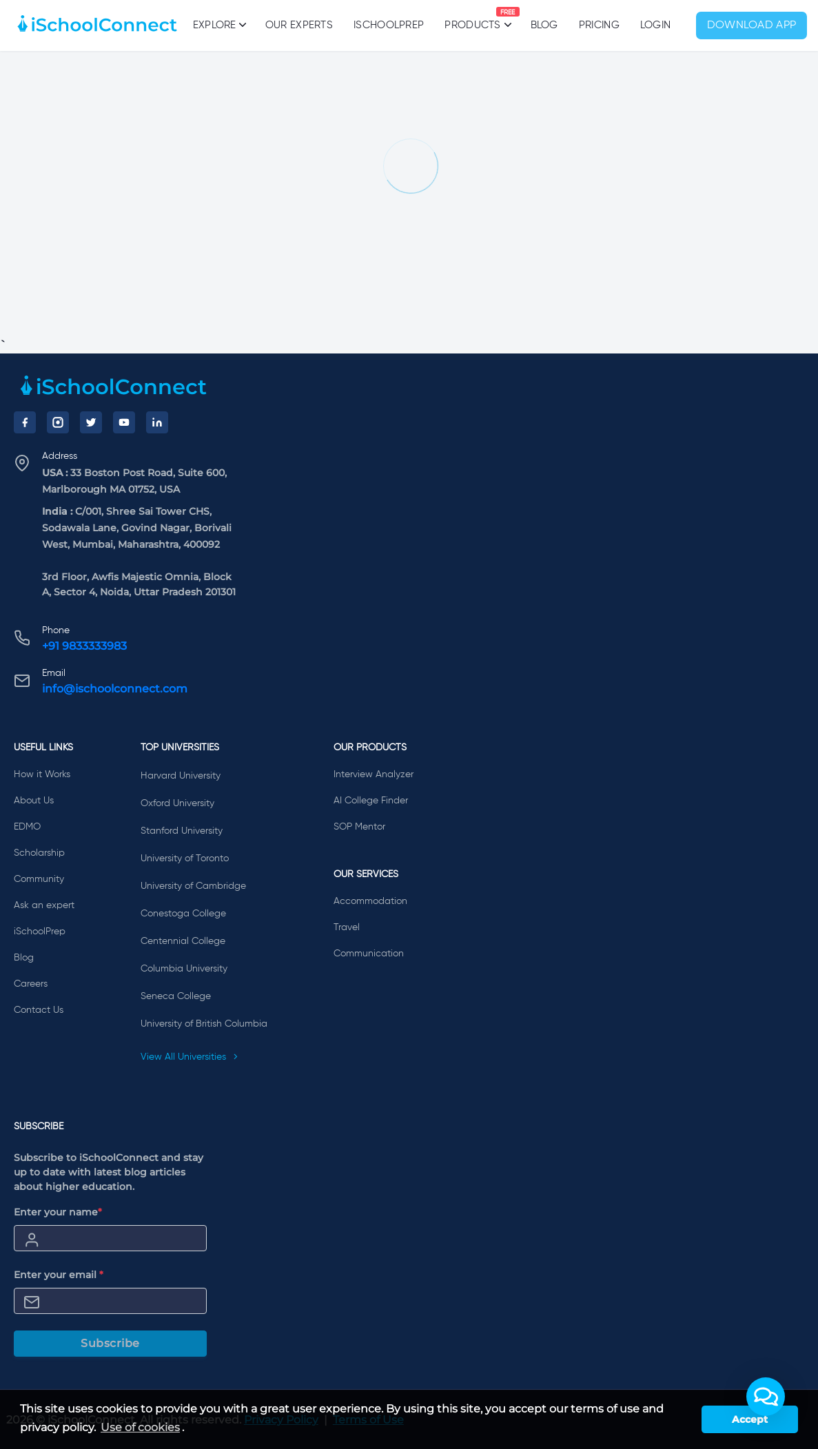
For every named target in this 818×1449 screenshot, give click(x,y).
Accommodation (370, 901)
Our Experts (299, 25)
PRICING (599, 25)
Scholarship (39, 853)
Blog (544, 25)
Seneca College (176, 996)
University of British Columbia (204, 1024)
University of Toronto (185, 858)
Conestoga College (183, 913)
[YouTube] (124, 422)
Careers (31, 984)
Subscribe (110, 1343)
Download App (752, 25)
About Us (34, 800)
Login (655, 25)
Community (39, 879)
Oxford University (177, 803)
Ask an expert (44, 905)
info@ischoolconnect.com (114, 688)
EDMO (27, 827)
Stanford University (182, 831)
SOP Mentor (359, 827)
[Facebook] (25, 422)
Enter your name (58, 1212)
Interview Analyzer (373, 774)
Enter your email (58, 1274)
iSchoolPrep (389, 25)
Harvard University (181, 776)
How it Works (42, 774)
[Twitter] (91, 422)
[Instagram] (58, 422)
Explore (219, 24)
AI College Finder (371, 800)
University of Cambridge (193, 886)
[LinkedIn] (157, 422)
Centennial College (183, 941)
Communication (369, 953)
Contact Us (38, 1010)
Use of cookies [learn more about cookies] (140, 1427)
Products (472, 18)
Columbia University (184, 969)
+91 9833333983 (84, 645)
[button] (765, 1396)
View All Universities (189, 1057)
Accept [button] (750, 1419)
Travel (347, 927)
